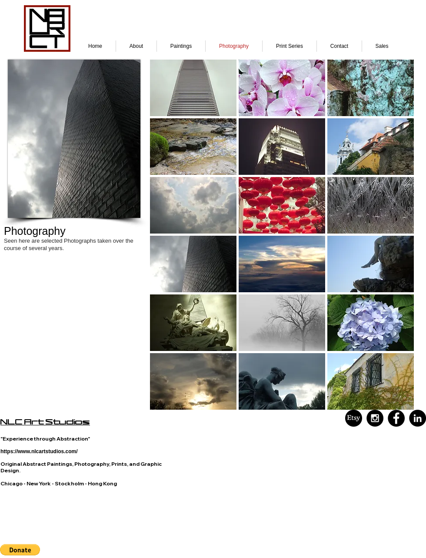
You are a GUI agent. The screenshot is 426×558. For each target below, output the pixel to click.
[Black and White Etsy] (353, 418)
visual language (55, 535)
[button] (193, 88)
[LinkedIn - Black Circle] (417, 418)
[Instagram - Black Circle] (374, 418)
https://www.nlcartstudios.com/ (39, 451)
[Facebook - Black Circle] (396, 418)
